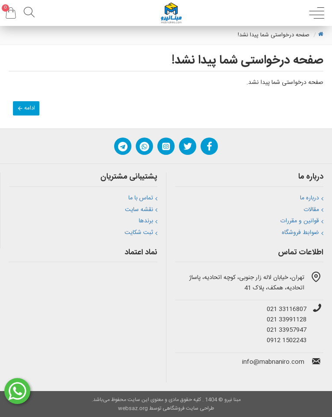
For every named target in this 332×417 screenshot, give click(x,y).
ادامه (29, 108)
